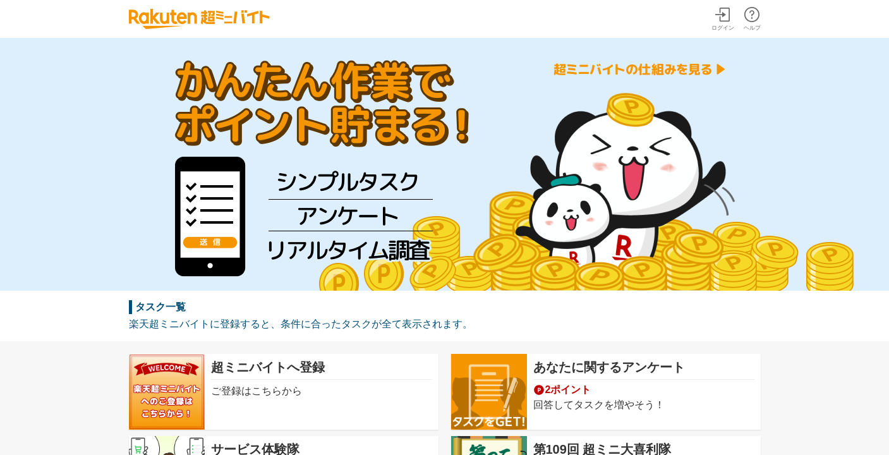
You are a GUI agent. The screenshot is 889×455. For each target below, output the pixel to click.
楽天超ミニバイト (199, 19)
